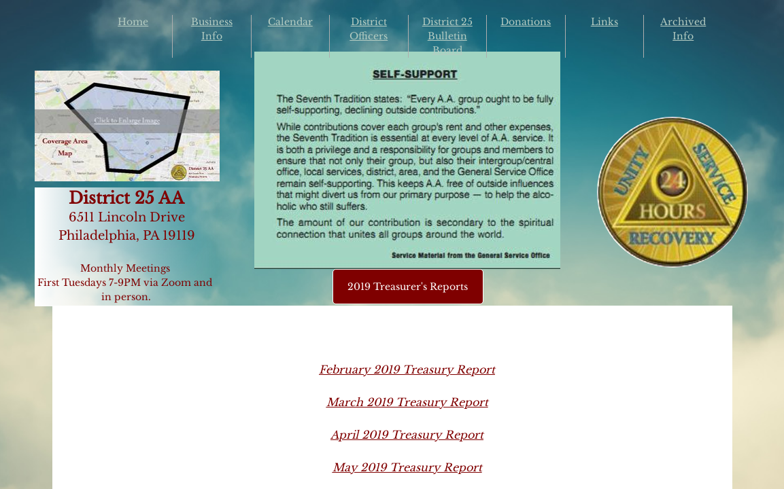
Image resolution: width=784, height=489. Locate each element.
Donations (525, 22)
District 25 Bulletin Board (447, 36)
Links (604, 22)
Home (133, 22)
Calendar (290, 22)
